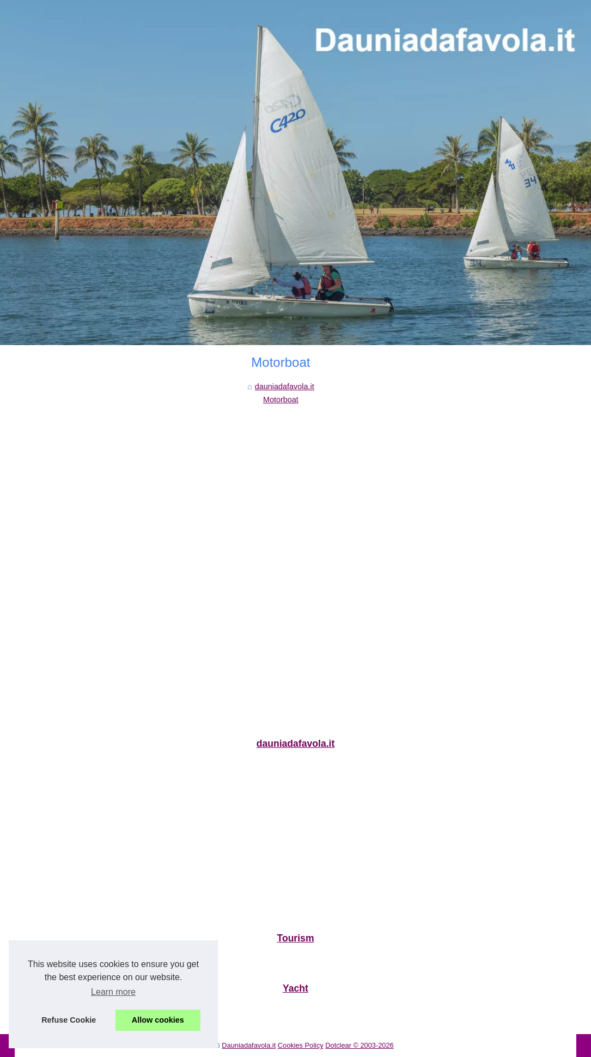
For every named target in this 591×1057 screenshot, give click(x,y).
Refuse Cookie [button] (68, 1020)
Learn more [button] (113, 991)
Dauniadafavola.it (249, 1045)
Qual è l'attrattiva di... (50, 1011)
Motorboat (280, 399)
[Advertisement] (281, 488)
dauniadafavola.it (284, 386)
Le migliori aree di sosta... (58, 961)
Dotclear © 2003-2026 (359, 1045)
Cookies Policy (301, 1045)
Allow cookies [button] (158, 1020)
